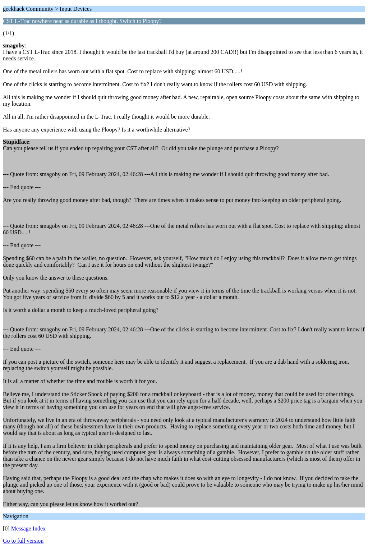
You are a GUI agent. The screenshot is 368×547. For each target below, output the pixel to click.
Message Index (28, 528)
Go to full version (23, 541)
